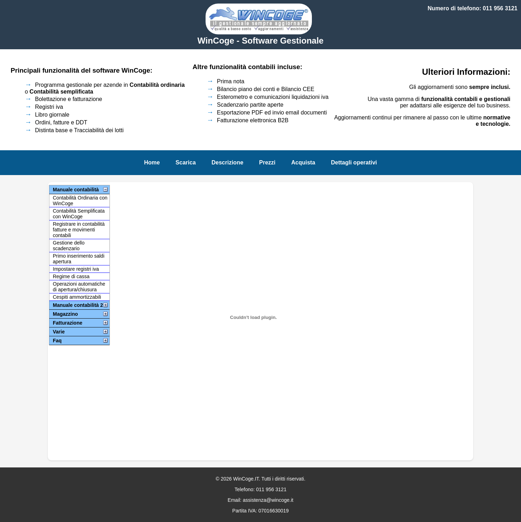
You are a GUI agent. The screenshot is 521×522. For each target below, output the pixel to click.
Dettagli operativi (354, 162)
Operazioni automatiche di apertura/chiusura (79, 286)
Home (151, 162)
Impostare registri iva (76, 269)
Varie (59, 332)
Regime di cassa (71, 276)
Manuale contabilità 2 (78, 305)
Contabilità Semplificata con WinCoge (79, 213)
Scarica (185, 162)
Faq (57, 340)
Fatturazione (67, 323)
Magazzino (65, 314)
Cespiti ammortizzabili (77, 297)
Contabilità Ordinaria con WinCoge (80, 200)
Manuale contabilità (76, 189)
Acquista (303, 162)
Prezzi (267, 162)
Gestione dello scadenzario (69, 245)
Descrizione (227, 162)
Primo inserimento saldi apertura (79, 258)
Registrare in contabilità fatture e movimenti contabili (79, 229)
